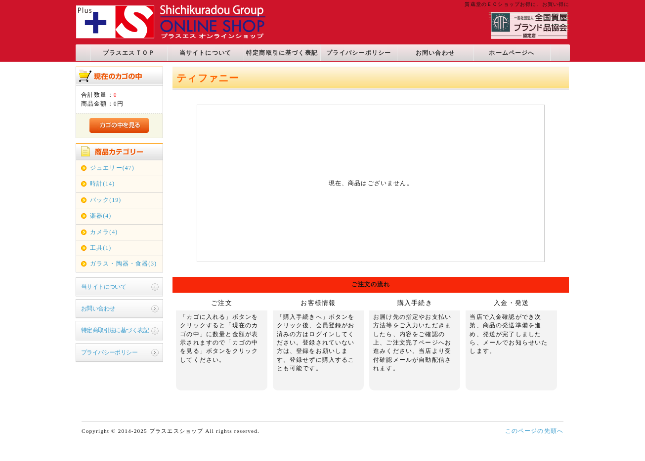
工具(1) (100, 248)
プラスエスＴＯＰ (129, 52)
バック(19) (105, 200)
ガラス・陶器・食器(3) (123, 264)
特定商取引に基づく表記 (282, 52)
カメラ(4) (104, 232)
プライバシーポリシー (358, 52)
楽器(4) (100, 216)
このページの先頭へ (534, 431)
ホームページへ (511, 52)
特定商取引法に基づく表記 (115, 330)
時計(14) (102, 184)
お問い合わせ (435, 52)
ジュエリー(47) (112, 168)
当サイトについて (205, 52)
